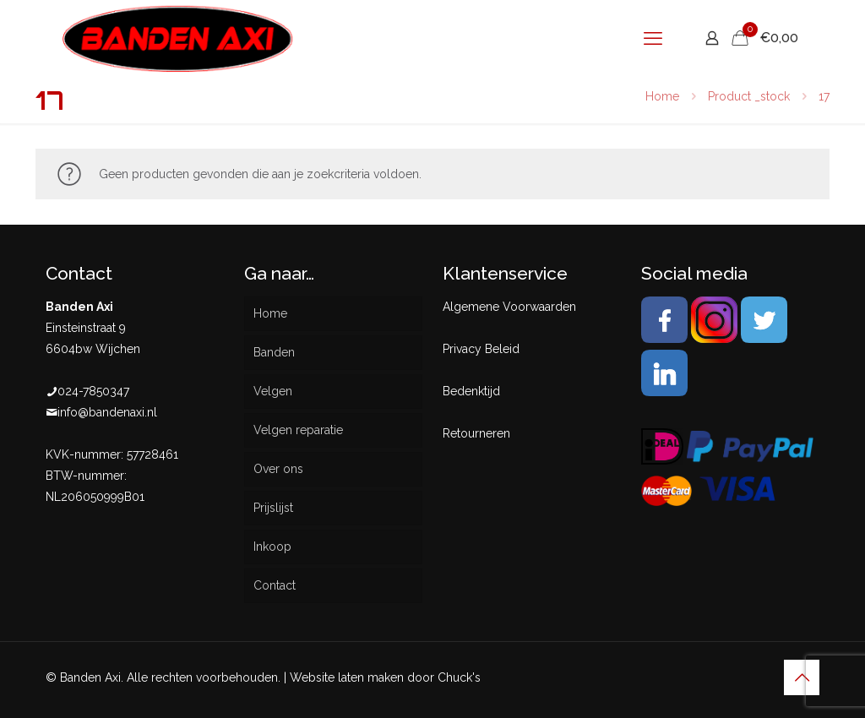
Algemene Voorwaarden (509, 306)
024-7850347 (93, 391)
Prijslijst (273, 507)
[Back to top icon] (801, 677)
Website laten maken (347, 677)
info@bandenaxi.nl (107, 412)
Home (662, 96)
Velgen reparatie (298, 430)
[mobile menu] (653, 38)
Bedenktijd (471, 391)
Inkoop (272, 546)
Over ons (278, 469)
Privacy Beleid (481, 349)
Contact (274, 585)
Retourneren (476, 433)
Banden (274, 352)
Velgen (272, 391)
